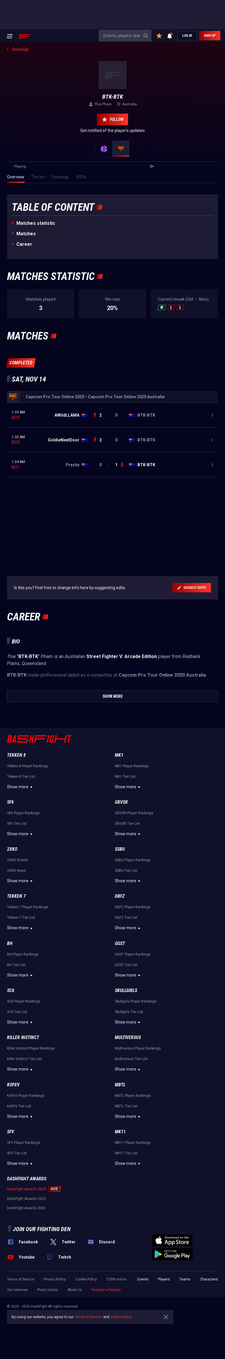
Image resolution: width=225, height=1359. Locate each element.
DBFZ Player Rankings (133, 907)
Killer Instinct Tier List (24, 1059)
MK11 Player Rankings (133, 1143)
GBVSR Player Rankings (134, 813)
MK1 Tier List (125, 777)
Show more (20, 787)
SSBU (120, 849)
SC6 (10, 990)
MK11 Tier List (126, 1153)
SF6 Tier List (17, 824)
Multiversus (128, 1037)
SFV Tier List (17, 1153)
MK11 (120, 1131)
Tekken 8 (16, 755)
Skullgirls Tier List (129, 1012)
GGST (120, 943)
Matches (26, 233)
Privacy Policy (55, 1279)
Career (24, 244)
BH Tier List (16, 965)
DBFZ (120, 896)
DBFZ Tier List (126, 918)
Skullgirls (126, 990)
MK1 (119, 755)
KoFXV (13, 1084)
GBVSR (121, 802)
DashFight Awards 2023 (26, 1199)
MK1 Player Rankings (132, 766)
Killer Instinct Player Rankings (31, 1048)
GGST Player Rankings (133, 954)
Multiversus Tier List (131, 1059)
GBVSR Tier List (127, 824)
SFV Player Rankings (23, 1143)
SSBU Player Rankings (133, 860)
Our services (17, 1290)
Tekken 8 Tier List (21, 777)
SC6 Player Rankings (23, 1001)
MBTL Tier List (126, 1106)
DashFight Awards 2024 (26, 1189)
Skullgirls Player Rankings (135, 1001)
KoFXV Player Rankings (26, 1096)
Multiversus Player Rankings (138, 1048)
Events (143, 1279)
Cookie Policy (86, 1279)
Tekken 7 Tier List (21, 918)
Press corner (47, 1290)
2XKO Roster (17, 860)
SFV (10, 1131)
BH (10, 943)
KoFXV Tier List (19, 1106)
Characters (209, 1279)
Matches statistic (35, 223)
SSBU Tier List (126, 871)
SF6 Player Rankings (23, 813)
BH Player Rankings (23, 954)
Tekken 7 (16, 896)
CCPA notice (116, 1279)
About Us (74, 1290)
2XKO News (16, 871)
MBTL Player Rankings (133, 1096)
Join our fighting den (42, 1229)
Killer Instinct (23, 1037)
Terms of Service (20, 1279)
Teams (184, 1279)
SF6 (10, 802)
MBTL (120, 1084)
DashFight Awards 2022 (26, 1208)
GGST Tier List (126, 965)
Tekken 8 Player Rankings (27, 766)
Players (164, 1279)
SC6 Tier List (17, 1012)
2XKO (12, 849)
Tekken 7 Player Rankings (27, 907)
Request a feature (106, 1290)
